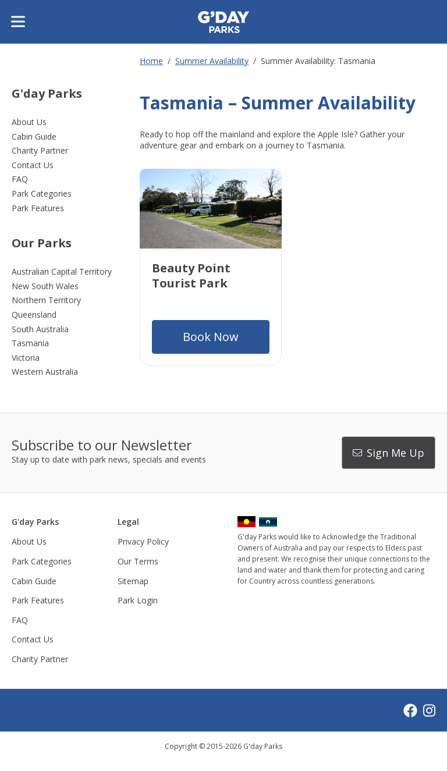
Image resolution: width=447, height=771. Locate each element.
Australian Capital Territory (62, 271)
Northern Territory (46, 299)
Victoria (26, 357)
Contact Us (33, 164)
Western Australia (45, 371)
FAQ (20, 178)
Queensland (34, 314)
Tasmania (30, 343)
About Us (29, 121)
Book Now (211, 336)
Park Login (138, 600)
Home (151, 60)
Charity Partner (40, 150)
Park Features (38, 208)
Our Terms (138, 561)
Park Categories (42, 193)
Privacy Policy (143, 541)
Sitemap (133, 581)
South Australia (40, 329)
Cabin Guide (34, 136)
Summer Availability (212, 60)
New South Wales (45, 286)
